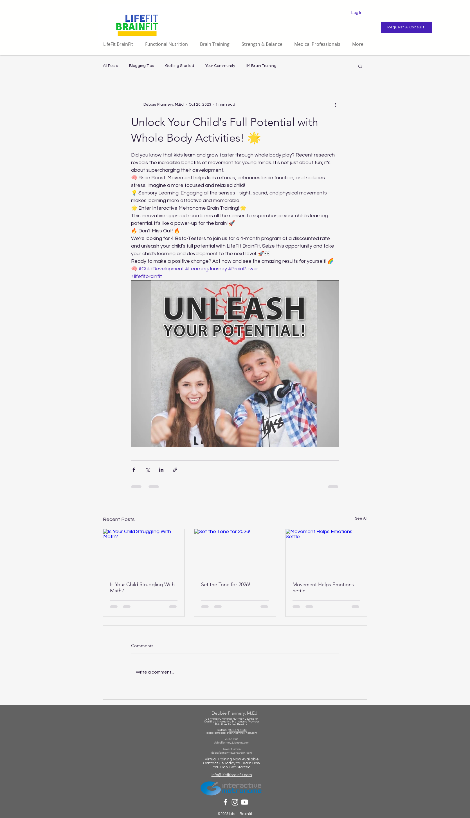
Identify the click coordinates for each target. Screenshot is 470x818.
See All (361, 518)
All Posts (110, 66)
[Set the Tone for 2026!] (235, 552)
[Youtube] (244, 802)
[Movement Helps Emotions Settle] (326, 552)
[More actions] (335, 104)
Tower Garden (232, 749)
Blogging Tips (141, 66)
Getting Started (179, 66)
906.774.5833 (238, 730)
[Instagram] (235, 802)
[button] (360, 66)
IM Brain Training (261, 66)
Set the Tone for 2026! (226, 584)
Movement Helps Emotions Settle (323, 587)
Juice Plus (231, 739)
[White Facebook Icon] (225, 802)
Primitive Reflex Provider (232, 724)
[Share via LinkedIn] (161, 469)
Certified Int (212, 721)
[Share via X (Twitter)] (147, 469)
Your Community (220, 66)
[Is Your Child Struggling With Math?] (144, 552)
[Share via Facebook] (133, 469)
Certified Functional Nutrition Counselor (232, 718)
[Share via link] (175, 469)
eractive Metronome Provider (239, 721)
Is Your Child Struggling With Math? (142, 587)
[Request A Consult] (406, 27)
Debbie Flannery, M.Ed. (235, 713)
